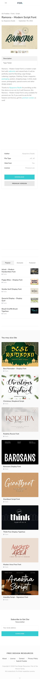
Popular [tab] (7, 263)
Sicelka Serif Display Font (12, 289)
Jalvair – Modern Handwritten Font (8, 270)
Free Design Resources (20, 653)
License (12, 658)
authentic (12, 71)
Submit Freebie (21, 661)
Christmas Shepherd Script (13, 401)
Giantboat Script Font (11, 499)
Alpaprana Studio (15, 88)
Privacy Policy (33, 658)
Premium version (19, 183)
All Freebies (5, 14)
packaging (5, 79)
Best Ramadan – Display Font (14, 368)
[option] (19, 37)
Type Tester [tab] (7, 63)
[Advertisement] (20, 126)
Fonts (13, 14)
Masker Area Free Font (12, 564)
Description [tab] (7, 58)
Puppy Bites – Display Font (12, 280)
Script (18, 14)
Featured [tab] (32, 263)
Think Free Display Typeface (14, 532)
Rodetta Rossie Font (11, 434)
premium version (28, 98)
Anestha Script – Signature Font (15, 597)
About (4, 658)
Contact (21, 658)
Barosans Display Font (12, 466)
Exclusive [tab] (20, 263)
